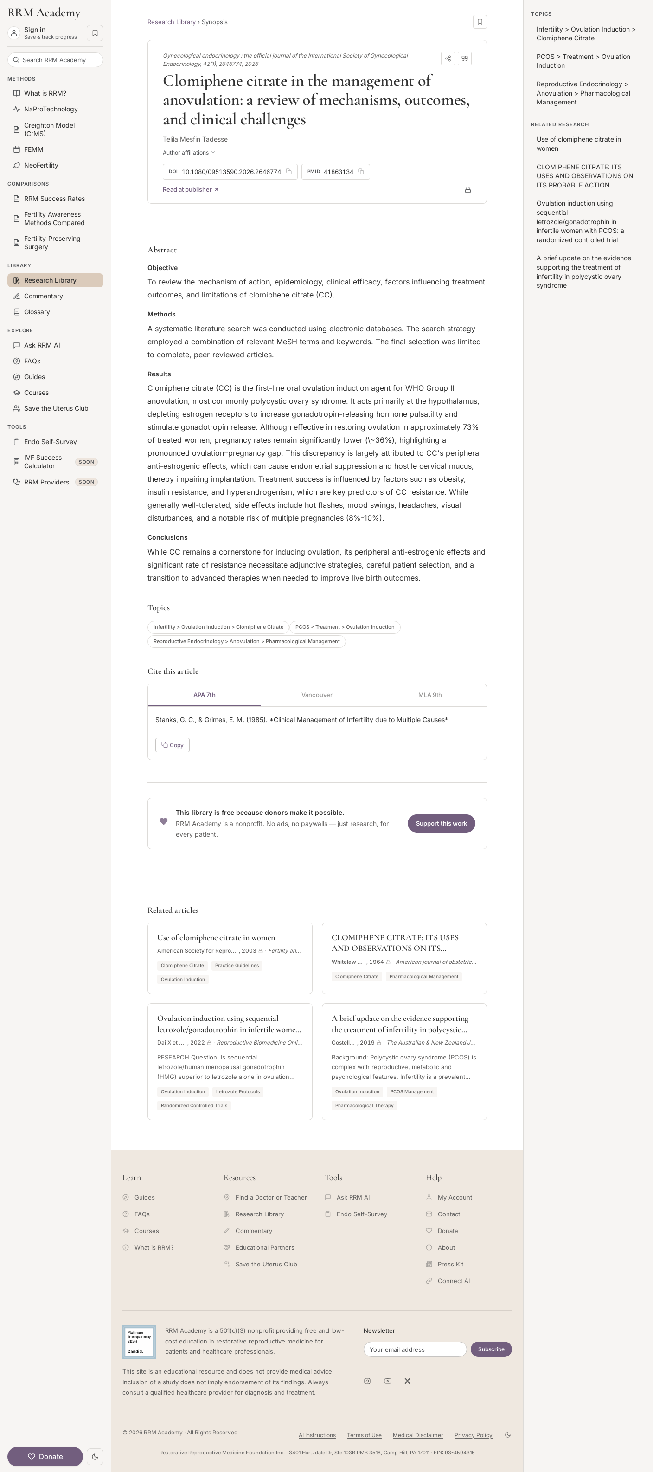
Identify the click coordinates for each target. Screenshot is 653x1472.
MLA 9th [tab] (430, 694)
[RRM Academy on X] (408, 1381)
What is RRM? (148, 1247)
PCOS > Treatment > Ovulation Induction (345, 627)
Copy (172, 745)
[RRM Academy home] (55, 12)
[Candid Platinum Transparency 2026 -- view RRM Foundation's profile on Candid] (139, 1342)
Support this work (441, 823)
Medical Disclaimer (418, 1435)
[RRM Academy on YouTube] (387, 1381)
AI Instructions (317, 1435)
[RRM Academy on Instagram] (367, 1381)
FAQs (136, 1214)
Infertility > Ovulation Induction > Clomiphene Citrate (218, 627)
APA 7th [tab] (204, 694)
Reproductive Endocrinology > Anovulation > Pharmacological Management (247, 641)
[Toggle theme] (95, 1456)
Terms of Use (364, 1435)
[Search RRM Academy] (55, 59)
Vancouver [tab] (317, 694)
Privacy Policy (474, 1435)
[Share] (448, 58)
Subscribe (491, 1349)
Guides (138, 1197)
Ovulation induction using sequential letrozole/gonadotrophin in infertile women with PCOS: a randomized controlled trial (580, 221)
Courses (140, 1230)
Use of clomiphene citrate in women (579, 143)
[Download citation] (465, 58)
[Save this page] (480, 22)
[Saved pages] (95, 33)
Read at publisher (191, 189)
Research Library (171, 22)
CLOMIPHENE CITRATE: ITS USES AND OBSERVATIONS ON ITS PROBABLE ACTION (585, 176)
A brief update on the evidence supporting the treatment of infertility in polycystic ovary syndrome (584, 271)
